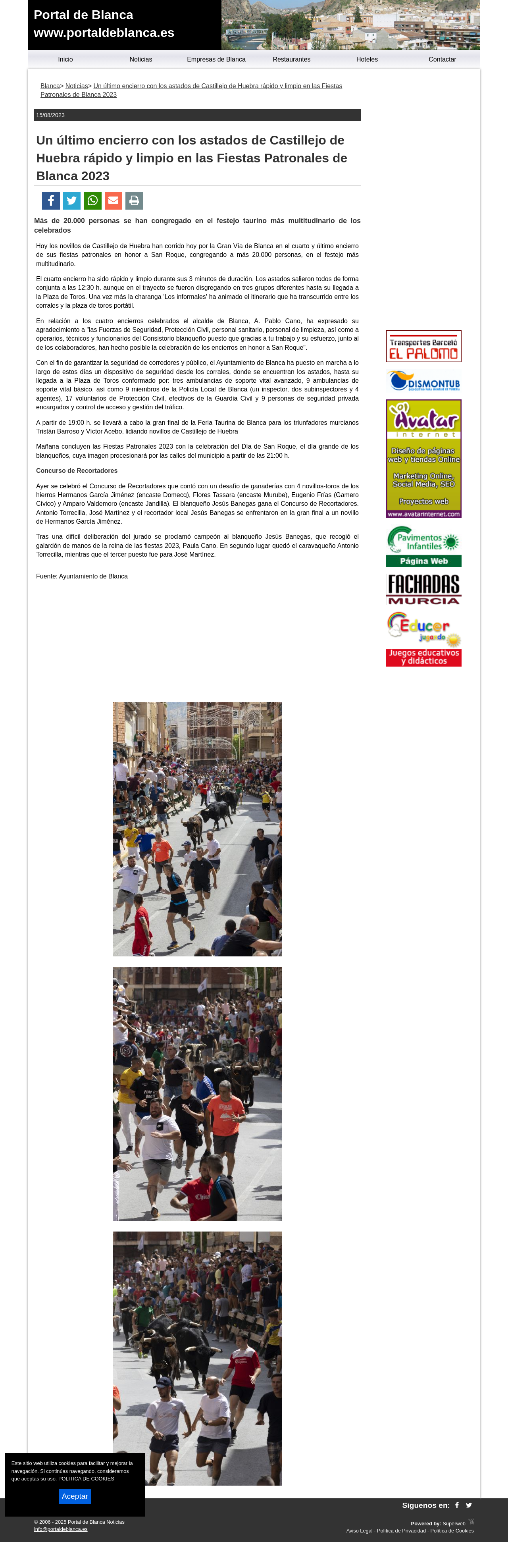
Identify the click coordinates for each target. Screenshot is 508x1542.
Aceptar (75, 1496)
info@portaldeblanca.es (61, 1529)
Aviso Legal (359, 1531)
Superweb (454, 1524)
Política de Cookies (452, 1531)
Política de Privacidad (401, 1531)
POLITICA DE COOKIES (86, 1479)
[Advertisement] (197, 642)
